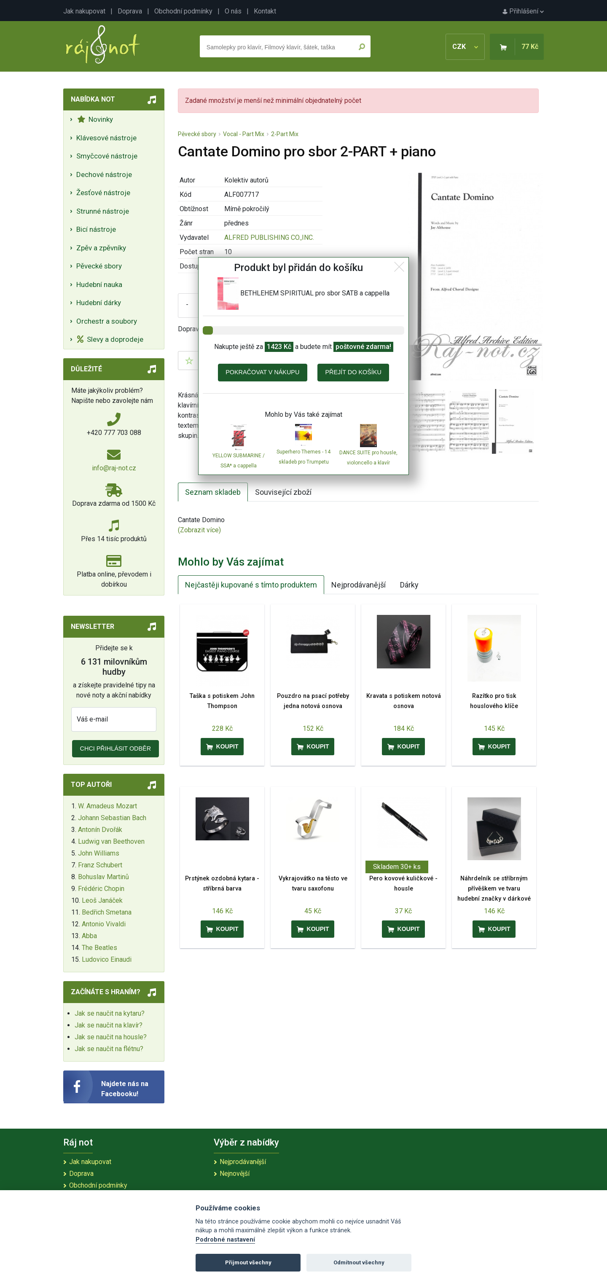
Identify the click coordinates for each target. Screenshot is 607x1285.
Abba (89, 936)
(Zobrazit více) (199, 530)
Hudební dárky (98, 302)
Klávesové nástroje (106, 138)
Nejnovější (235, 1174)
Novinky (95, 119)
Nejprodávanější (358, 584)
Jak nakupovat (84, 11)
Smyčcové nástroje (106, 156)
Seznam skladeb (213, 492)
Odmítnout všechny (358, 1262)
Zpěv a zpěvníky (101, 248)
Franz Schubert (100, 865)
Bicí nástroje (96, 229)
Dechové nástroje (104, 174)
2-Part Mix (284, 134)
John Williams (98, 853)
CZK (465, 47)
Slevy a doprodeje (110, 339)
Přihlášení (523, 11)
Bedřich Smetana (107, 912)
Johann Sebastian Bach (112, 818)
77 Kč (529, 47)
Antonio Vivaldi (104, 924)
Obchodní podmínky (183, 11)
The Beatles (99, 948)
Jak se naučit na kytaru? (110, 1013)
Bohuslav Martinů (103, 877)
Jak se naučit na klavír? (108, 1025)
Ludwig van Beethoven (111, 841)
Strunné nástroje (102, 211)
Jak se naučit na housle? (111, 1037)
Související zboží (283, 492)
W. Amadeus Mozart (107, 806)
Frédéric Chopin (101, 889)
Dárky (409, 584)
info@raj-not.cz (114, 468)
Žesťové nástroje (103, 192)
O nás (233, 11)
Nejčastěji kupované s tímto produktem (251, 584)
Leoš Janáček (102, 900)
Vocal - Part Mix (243, 134)
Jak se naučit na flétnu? (109, 1049)
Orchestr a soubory (106, 321)
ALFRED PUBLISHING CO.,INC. (269, 237)
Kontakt (265, 11)
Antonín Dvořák (100, 830)
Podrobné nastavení (225, 1239)
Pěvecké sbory (99, 266)
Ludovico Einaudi (107, 959)
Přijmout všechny (248, 1262)
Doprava (130, 11)
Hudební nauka (99, 284)
